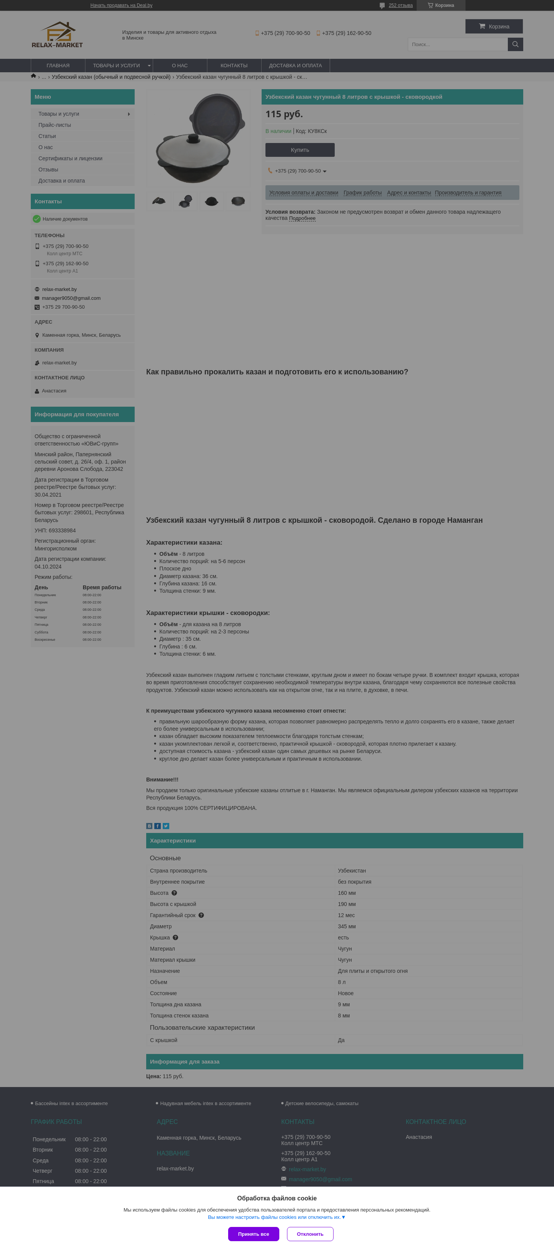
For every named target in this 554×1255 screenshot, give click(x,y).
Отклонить (310, 1234)
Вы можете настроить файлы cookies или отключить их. (274, 1217)
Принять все (253, 1234)
